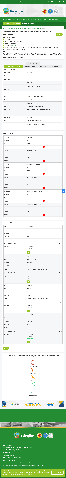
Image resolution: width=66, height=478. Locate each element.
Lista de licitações (36, 28)
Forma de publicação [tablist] (13, 66)
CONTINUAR (57, 473)
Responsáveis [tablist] (30, 66)
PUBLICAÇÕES (33, 19)
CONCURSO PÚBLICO (55, 19)
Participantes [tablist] (54, 66)
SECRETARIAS (22, 19)
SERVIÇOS (45, 19)
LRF (50, 19)
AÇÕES (27, 19)
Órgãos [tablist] (43, 66)
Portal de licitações (25, 28)
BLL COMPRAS (15, 45)
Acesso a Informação (13, 28)
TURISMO (39, 19)
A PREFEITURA (8, 19)
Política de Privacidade (34, 472)
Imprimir (59, 34)
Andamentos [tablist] (33, 63)
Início (4, 28)
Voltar (6, 348)
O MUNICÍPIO (15, 19)
